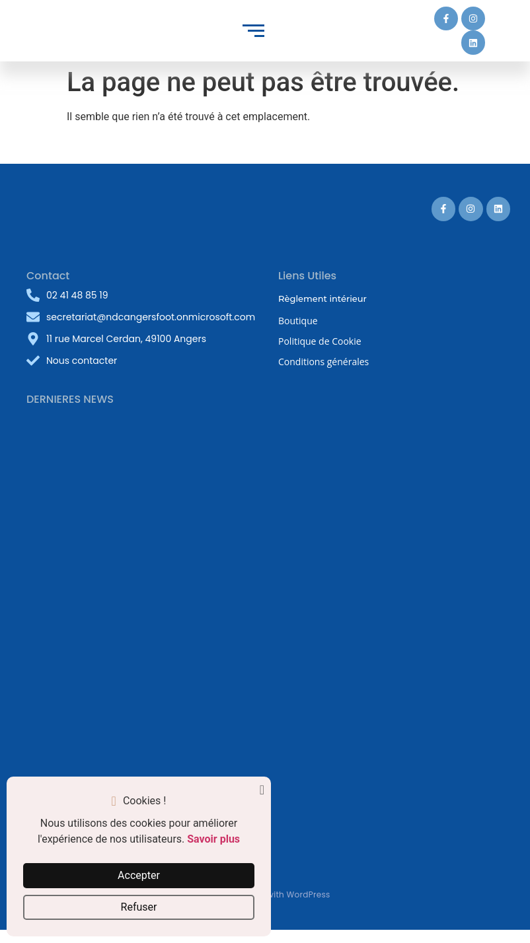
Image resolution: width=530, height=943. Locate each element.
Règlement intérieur (322, 298)
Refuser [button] (139, 907)
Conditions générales (323, 361)
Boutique (298, 320)
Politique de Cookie (319, 341)
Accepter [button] (139, 875)
